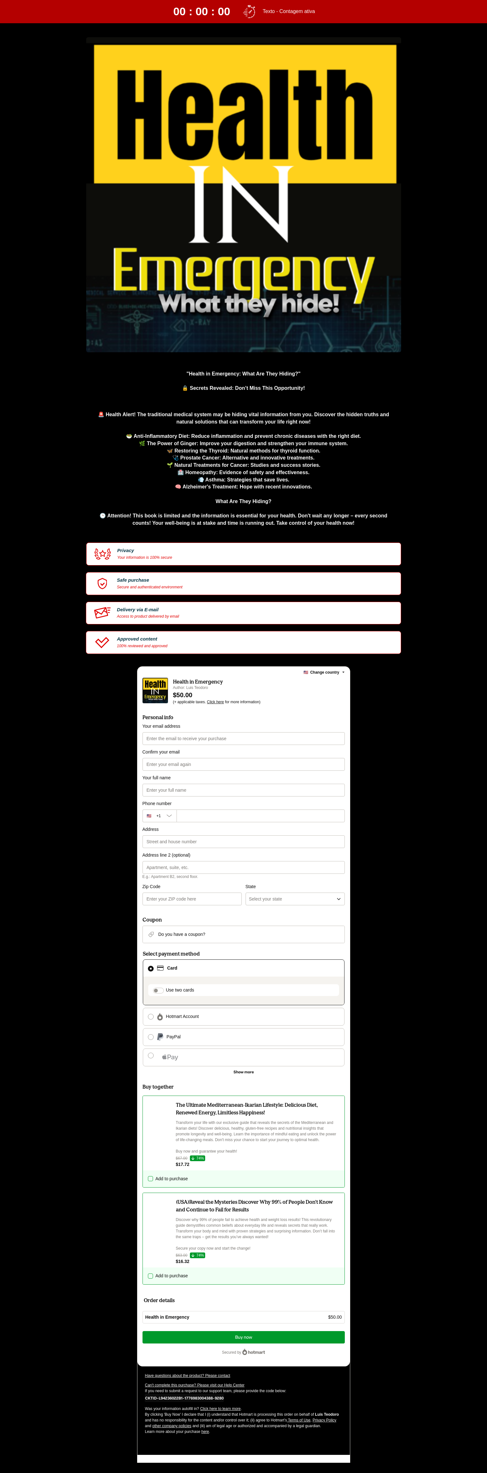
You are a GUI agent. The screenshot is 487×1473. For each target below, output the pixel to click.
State (251, 886)
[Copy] (184, 1398)
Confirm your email (161, 751)
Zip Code (152, 886)
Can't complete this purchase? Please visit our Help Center (195, 1385)
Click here (215, 702)
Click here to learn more (220, 1408)
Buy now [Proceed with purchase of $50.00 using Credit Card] (243, 1337)
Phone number (157, 803)
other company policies (171, 1426)
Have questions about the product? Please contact (187, 1375)
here (205, 1431)
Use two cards (180, 990)
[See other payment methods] (243, 1072)
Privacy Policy (325, 1420)
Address (151, 829)
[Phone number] (261, 816)
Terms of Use (298, 1420)
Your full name (157, 777)
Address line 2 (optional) (167, 855)
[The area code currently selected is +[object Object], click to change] (160, 816)
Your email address (161, 726)
